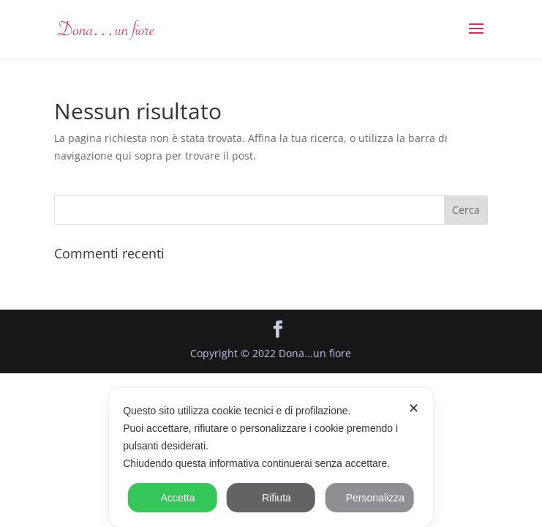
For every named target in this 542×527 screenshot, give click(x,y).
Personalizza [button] (369, 498)
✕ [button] (413, 408)
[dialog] (271, 457)
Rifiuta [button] (271, 498)
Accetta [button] (172, 498)
